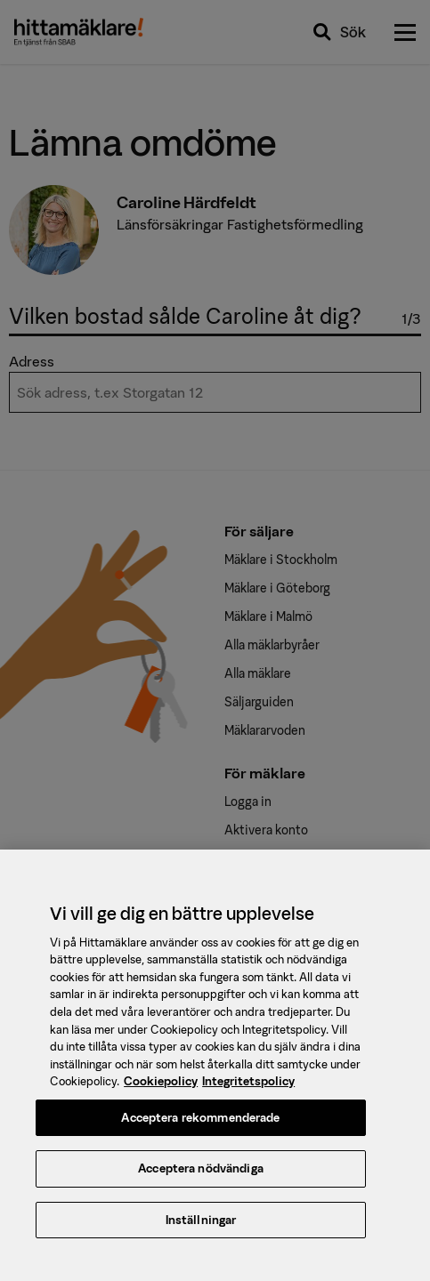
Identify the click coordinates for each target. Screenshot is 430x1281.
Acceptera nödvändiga (201, 1174)
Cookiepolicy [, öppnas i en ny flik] (161, 1087)
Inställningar (201, 1226)
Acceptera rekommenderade (200, 1124)
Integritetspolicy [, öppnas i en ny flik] (248, 1087)
